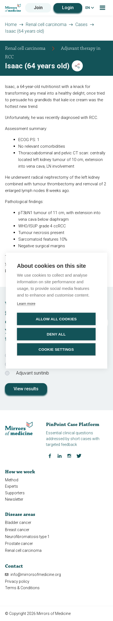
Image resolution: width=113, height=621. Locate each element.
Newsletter (14, 499)
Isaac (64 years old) (24, 31)
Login (68, 7)
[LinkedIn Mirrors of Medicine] (59, 455)
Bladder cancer (18, 522)
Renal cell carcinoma (46, 24)
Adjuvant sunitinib (32, 373)
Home (11, 24)
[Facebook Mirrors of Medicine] (50, 455)
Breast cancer (17, 530)
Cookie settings (56, 349)
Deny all (56, 334)
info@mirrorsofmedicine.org (33, 574)
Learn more (26, 303)
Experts (11, 486)
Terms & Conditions (22, 588)
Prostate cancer (19, 543)
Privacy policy (17, 581)
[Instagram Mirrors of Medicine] (69, 455)
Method (11, 480)
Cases (81, 24)
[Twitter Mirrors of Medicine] (79, 455)
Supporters (15, 493)
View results (26, 388)
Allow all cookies (56, 319)
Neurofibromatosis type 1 (27, 536)
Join (38, 7)
